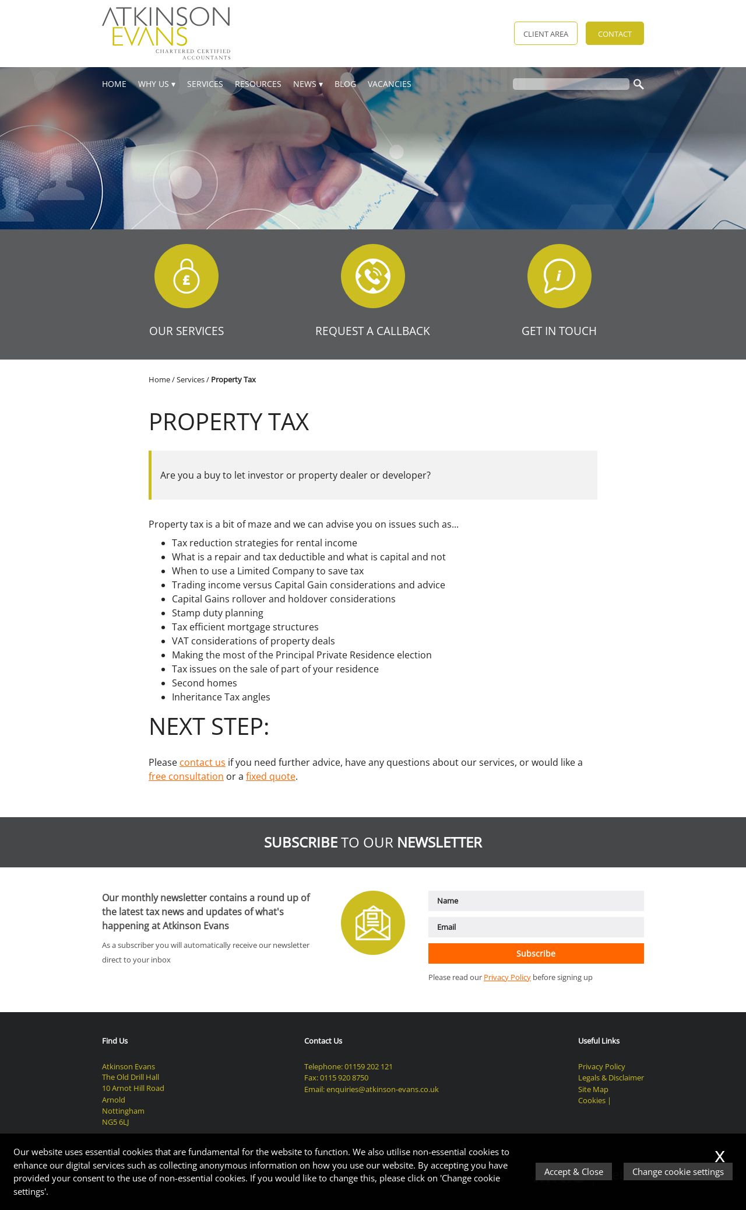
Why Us (153, 83)
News (304, 83)
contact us (203, 762)
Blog (345, 83)
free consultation (186, 776)
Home (114, 83)
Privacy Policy (507, 977)
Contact (615, 34)
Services (205, 83)
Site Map (593, 1089)
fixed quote (270, 776)
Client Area (545, 34)
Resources (258, 83)
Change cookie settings (678, 1171)
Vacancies (389, 83)
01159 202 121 (368, 1066)
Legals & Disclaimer (611, 1077)
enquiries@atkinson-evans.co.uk (382, 1089)
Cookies (592, 1100)
